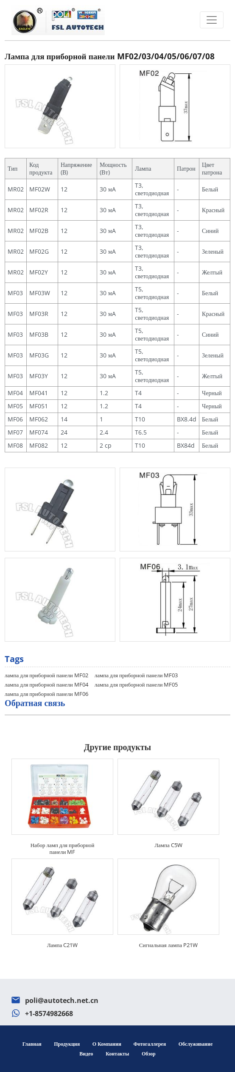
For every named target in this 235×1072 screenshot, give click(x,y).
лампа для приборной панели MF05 (136, 684)
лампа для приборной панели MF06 (46, 693)
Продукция (67, 1043)
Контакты (117, 1053)
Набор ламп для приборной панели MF (63, 848)
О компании (107, 1043)
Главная (32, 1043)
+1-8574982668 (49, 1013)
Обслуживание (196, 1043)
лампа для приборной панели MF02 (46, 675)
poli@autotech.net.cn (61, 1000)
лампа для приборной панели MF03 (136, 675)
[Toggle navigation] (212, 19)
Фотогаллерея (149, 1043)
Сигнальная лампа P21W (168, 945)
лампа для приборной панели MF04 (46, 684)
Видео (86, 1053)
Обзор (149, 1053)
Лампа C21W (62, 945)
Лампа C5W (168, 845)
